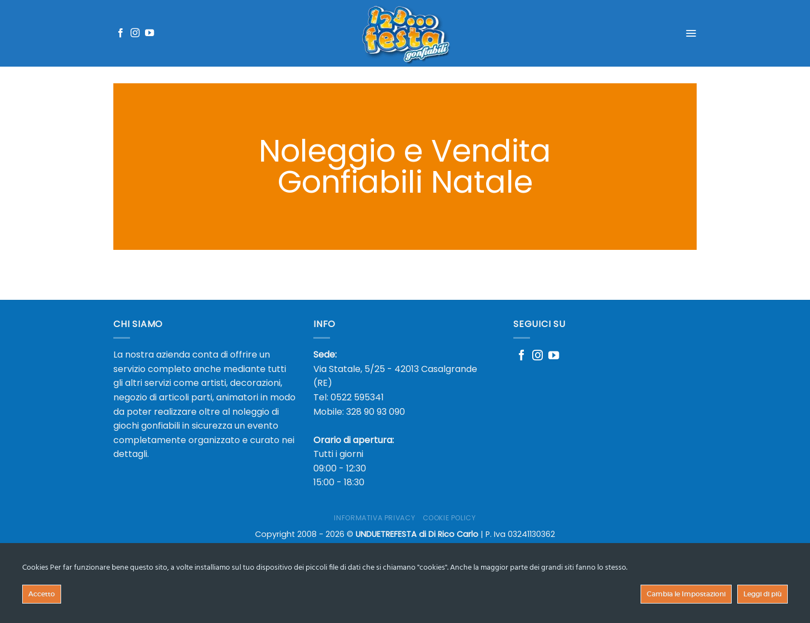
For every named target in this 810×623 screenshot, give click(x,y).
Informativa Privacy (374, 517)
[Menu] (691, 33)
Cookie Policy (449, 517)
